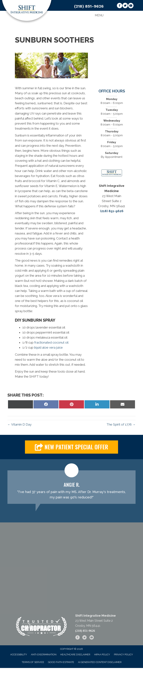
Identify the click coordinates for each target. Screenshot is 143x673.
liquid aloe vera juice (48, 347)
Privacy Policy (123, 654)
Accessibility (18, 654)
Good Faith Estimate (61, 662)
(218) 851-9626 (89, 6)
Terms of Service (33, 662)
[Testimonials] (71, 487)
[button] (71, 447)
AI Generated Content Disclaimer (100, 662)
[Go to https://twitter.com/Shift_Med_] (125, 6)
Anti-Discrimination (43, 654)
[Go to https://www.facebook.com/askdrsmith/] (119, 6)
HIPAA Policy (102, 654)
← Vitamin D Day (19, 424)
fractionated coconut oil (51, 342)
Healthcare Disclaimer (75, 654)
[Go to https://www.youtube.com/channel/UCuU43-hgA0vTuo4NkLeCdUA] (131, 6)
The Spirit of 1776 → (121, 424)
